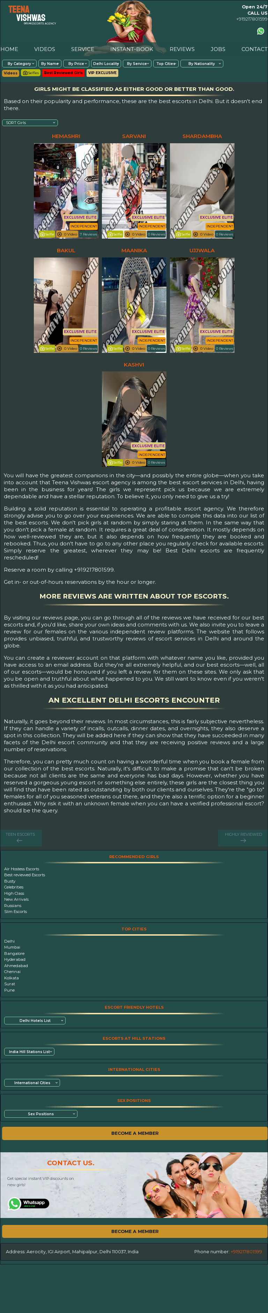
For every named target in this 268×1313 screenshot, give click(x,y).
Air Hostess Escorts (21, 868)
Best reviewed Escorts (24, 874)
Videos (10, 73)
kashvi (134, 364)
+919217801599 (252, 19)
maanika (134, 250)
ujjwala (202, 250)
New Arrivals (16, 899)
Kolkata (11, 977)
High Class (14, 893)
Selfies (31, 72)
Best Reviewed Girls (63, 73)
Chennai (12, 971)
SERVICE (82, 49)
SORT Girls (16, 122)
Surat (9, 983)
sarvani (134, 136)
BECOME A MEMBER (135, 1133)
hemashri (66, 136)
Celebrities (13, 887)
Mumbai (12, 947)
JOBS (218, 49)
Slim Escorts (15, 911)
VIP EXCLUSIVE (102, 73)
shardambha (202, 136)
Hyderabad (14, 959)
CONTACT (254, 49)
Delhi (9, 941)
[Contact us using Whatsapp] (260, 31)
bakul (66, 250)
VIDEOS (44, 49)
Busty (9, 881)
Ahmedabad (16, 965)
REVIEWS (182, 49)
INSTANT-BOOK (131, 49)
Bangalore (14, 953)
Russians (12, 905)
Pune (9, 990)
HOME (9, 49)
